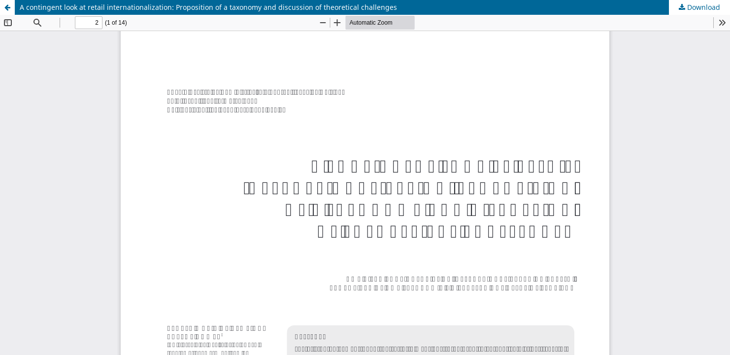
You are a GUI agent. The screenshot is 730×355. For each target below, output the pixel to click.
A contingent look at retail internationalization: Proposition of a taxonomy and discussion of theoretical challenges (208, 7)
